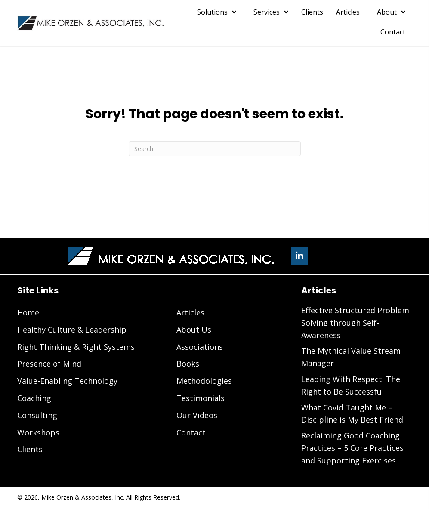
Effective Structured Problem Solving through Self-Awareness (355, 322)
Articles (190, 312)
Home (28, 312)
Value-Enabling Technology (67, 381)
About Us (193, 329)
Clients (30, 449)
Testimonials (200, 398)
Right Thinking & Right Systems (76, 347)
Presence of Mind (49, 363)
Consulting (37, 415)
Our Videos (196, 415)
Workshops (38, 432)
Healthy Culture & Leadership (72, 329)
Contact (191, 432)
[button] (299, 256)
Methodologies (204, 381)
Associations (199, 347)
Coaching (34, 398)
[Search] (215, 148)
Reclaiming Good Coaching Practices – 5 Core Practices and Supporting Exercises (352, 448)
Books (187, 363)
